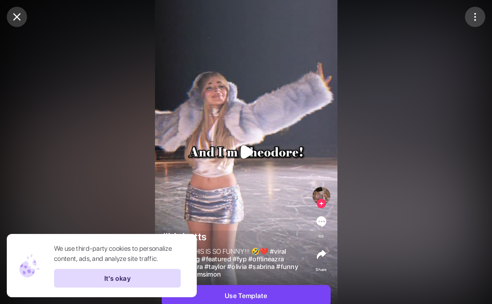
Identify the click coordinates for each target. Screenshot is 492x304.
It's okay (117, 278)
